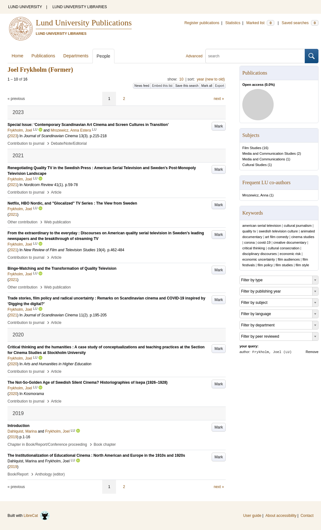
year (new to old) (211, 79)
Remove (312, 352)
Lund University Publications (84, 22)
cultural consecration (283, 248)
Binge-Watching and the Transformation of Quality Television (62, 268)
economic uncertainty (258, 259)
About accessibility (281, 515)
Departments (75, 55)
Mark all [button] (206, 85)
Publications (43, 55)
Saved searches (300, 23)
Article (56, 192)
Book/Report (18, 474)
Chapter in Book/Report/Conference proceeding (47, 444)
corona (249, 242)
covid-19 (264, 242)
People (103, 56)
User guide (252, 515)
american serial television (261, 225)
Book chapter (105, 444)
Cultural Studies (254, 165)
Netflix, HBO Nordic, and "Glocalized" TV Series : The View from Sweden (72, 203)
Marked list (260, 23)
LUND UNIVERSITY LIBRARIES (79, 7)
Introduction (18, 425)
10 (181, 79)
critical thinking (253, 248)
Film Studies (251, 148)
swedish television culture (278, 231)
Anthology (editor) (50, 474)
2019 (13, 437)
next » (219, 98)
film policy (265, 265)
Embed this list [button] (162, 85)
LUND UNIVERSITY (25, 7)
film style (302, 265)
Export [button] (219, 85)
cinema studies (302, 237)
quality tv (249, 231)
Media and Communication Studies (269, 153)
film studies (284, 265)
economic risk (290, 254)
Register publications (201, 23)
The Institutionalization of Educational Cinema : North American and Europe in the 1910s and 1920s (96, 455)
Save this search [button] (186, 85)
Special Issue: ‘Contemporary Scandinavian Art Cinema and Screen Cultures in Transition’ (88, 124)
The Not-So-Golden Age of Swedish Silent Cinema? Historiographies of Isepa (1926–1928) (87, 382)
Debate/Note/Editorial (69, 143)
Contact (307, 515)
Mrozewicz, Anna (255, 195)
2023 (13, 136)
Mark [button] (218, 126)
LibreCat (37, 516)
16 (265, 148)
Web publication (57, 222)
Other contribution (22, 222)
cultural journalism (298, 225)
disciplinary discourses (259, 254)
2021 (13, 185)
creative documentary (289, 242)
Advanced (194, 56)
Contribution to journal (26, 143)
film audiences (289, 259)
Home (17, 55)
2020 (13, 364)
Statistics (232, 23)
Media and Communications (263, 159)
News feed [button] (141, 85)
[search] (255, 56)
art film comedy (277, 237)
